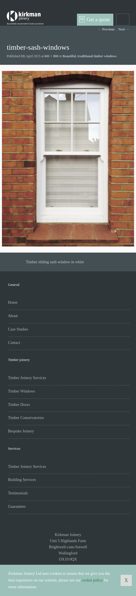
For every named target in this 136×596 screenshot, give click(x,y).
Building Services (22, 480)
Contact (14, 343)
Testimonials (18, 493)
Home (12, 302)
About (13, 316)
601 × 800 (51, 56)
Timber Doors (19, 405)
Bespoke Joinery (21, 431)
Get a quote (94, 19)
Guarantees (16, 506)
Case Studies (18, 329)
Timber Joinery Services (27, 378)
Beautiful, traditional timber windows (90, 56)
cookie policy (92, 580)
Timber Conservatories (26, 418)
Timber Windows (21, 391)
